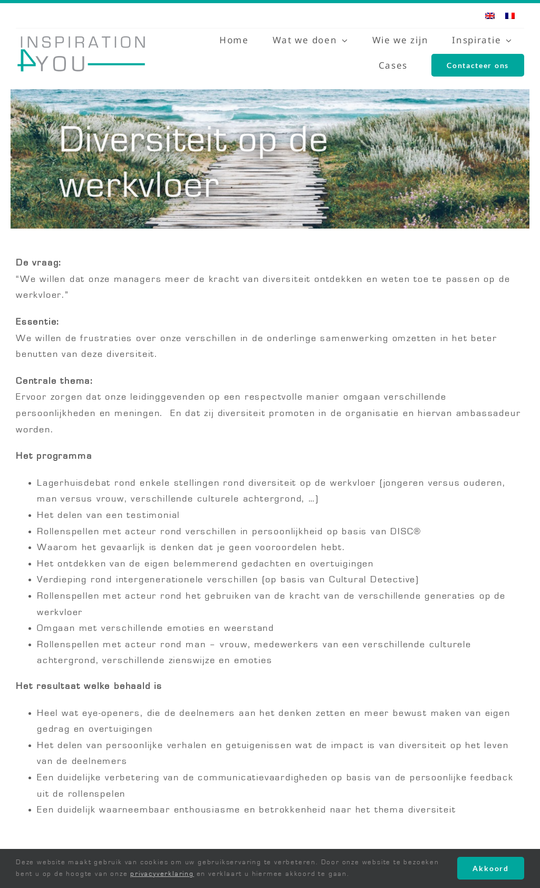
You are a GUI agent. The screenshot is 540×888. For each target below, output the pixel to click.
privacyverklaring (162, 874)
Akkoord (490, 868)
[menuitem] (490, 15)
